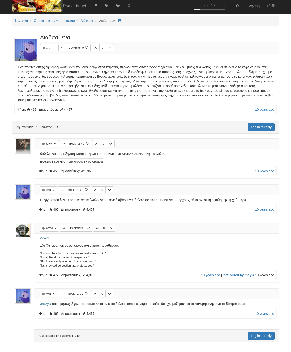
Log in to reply (261, 127)
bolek (49, 143)
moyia (49, 228)
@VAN (44, 238)
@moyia (45, 304)
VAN (49, 47)
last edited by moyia (238, 275)
